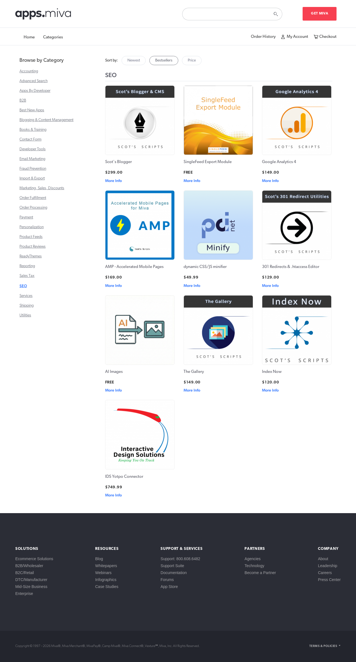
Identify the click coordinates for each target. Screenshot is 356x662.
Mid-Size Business (31, 586)
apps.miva (43, 15)
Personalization (31, 227)
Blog (99, 559)
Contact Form (30, 139)
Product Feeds (31, 237)
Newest (133, 60)
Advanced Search (33, 81)
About (323, 559)
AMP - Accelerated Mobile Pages (134, 267)
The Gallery (194, 372)
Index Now (271, 372)
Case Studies (106, 586)
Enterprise (24, 593)
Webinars (103, 572)
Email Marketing (32, 159)
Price (192, 60)
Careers (325, 572)
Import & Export (32, 178)
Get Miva (319, 13)
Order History (263, 37)
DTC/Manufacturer (31, 579)
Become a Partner (260, 572)
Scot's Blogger (118, 162)
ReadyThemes (30, 256)
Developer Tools (32, 149)
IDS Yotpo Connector (124, 477)
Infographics (105, 579)
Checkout (328, 37)
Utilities (25, 315)
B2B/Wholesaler (29, 565)
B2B (22, 101)
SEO (23, 286)
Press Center (329, 579)
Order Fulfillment (32, 198)
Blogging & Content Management (46, 120)
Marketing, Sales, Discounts (41, 188)
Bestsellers (163, 60)
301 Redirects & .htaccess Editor (290, 267)
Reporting (27, 266)
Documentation (173, 572)
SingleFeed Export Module (208, 162)
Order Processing (33, 208)
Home (29, 37)
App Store (169, 586)
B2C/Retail (24, 572)
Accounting (28, 71)
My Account (297, 37)
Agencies (252, 559)
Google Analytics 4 (279, 162)
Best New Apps (31, 110)
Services (26, 296)
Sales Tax (26, 276)
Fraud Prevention (32, 169)
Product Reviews (32, 247)
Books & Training (32, 130)
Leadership (327, 565)
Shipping (26, 306)
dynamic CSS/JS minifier (205, 267)
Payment (26, 217)
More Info (113, 180)
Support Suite (172, 565)
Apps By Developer (34, 91)
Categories (53, 37)
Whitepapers (106, 565)
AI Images (114, 372)
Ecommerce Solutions (34, 559)
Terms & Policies (323, 646)
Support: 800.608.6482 (180, 559)
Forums (167, 579)
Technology (254, 565)
